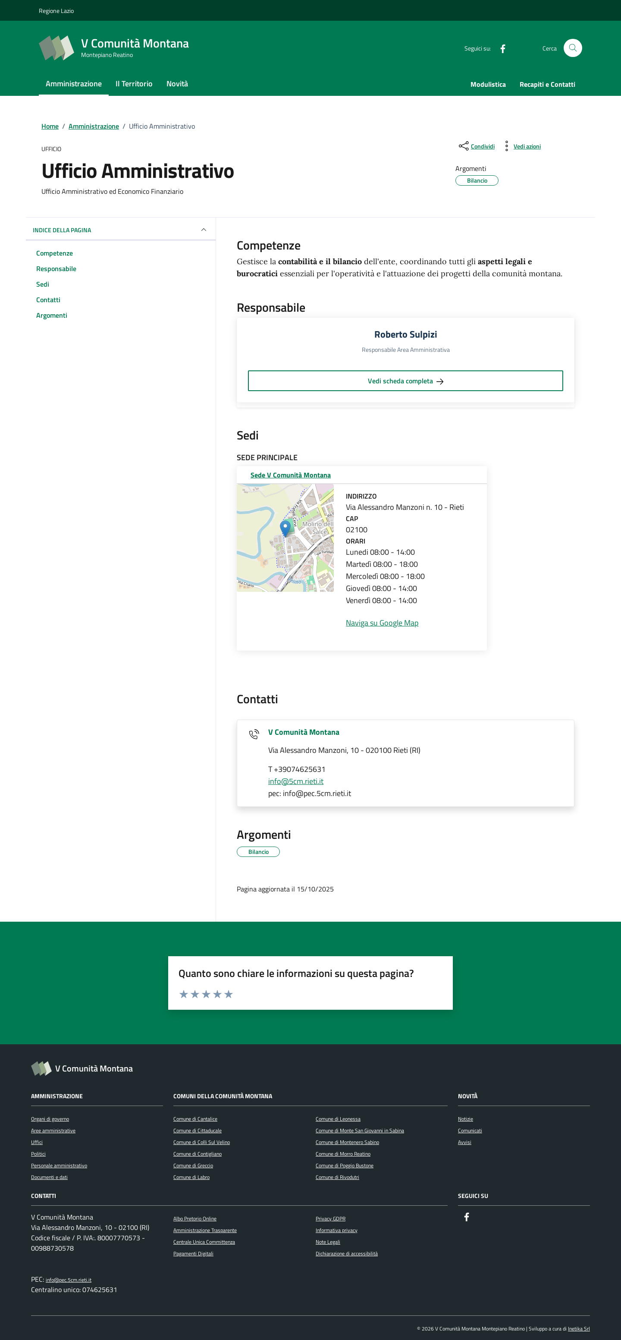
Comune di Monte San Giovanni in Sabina (360, 1130)
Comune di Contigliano (197, 1154)
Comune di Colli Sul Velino (201, 1142)
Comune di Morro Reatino (343, 1154)
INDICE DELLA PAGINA (121, 229)
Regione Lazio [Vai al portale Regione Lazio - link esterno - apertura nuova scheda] (56, 10)
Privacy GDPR (330, 1218)
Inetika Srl (579, 1328)
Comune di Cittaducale (197, 1130)
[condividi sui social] (475, 146)
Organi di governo (50, 1119)
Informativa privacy (337, 1230)
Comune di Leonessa (338, 1119)
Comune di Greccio (193, 1165)
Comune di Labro (191, 1177)
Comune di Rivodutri (337, 1177)
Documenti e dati (49, 1177)
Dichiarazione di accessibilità (347, 1253)
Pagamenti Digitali (193, 1253)
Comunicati (470, 1130)
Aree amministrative (53, 1130)
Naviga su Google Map (382, 623)
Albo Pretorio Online (194, 1218)
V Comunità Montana (303, 732)
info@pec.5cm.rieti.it (68, 1280)
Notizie (465, 1119)
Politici (38, 1154)
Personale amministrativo (59, 1165)
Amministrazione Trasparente (205, 1230)
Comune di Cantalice (195, 1119)
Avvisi (464, 1142)
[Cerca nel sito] (573, 48)
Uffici (37, 1142)
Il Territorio (134, 83)
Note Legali (328, 1242)
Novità (177, 83)
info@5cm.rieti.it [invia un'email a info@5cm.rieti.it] (295, 781)
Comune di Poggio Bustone (344, 1165)
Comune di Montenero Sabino (347, 1142)
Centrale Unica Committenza (204, 1242)
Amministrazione (74, 83)
